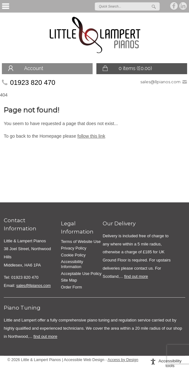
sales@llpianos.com (160, 81)
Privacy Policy (73, 248)
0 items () (135, 68)
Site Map (69, 280)
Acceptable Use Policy (81, 273)
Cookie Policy (73, 255)
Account (33, 68)
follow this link (91, 136)
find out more (136, 276)
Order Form (71, 287)
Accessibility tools (170, 363)
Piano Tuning (22, 308)
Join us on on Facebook (174, 6)
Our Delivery (119, 223)
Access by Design (123, 360)
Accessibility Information (72, 264)
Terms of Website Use (81, 241)
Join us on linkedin (183, 6)
